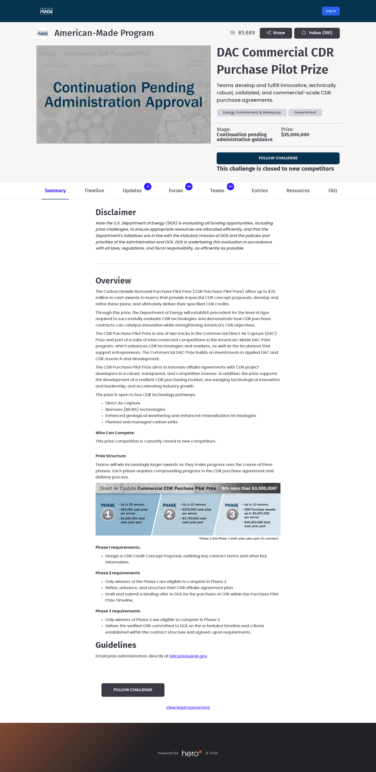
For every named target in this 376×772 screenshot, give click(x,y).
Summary (55, 190)
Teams (222, 188)
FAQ (332, 190)
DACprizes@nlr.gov (188, 656)
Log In (331, 11)
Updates (137, 188)
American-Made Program (104, 33)
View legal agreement (188, 708)
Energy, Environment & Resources (252, 112)
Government (305, 112)
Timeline (94, 190)
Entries (260, 190)
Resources (298, 190)
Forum (181, 188)
